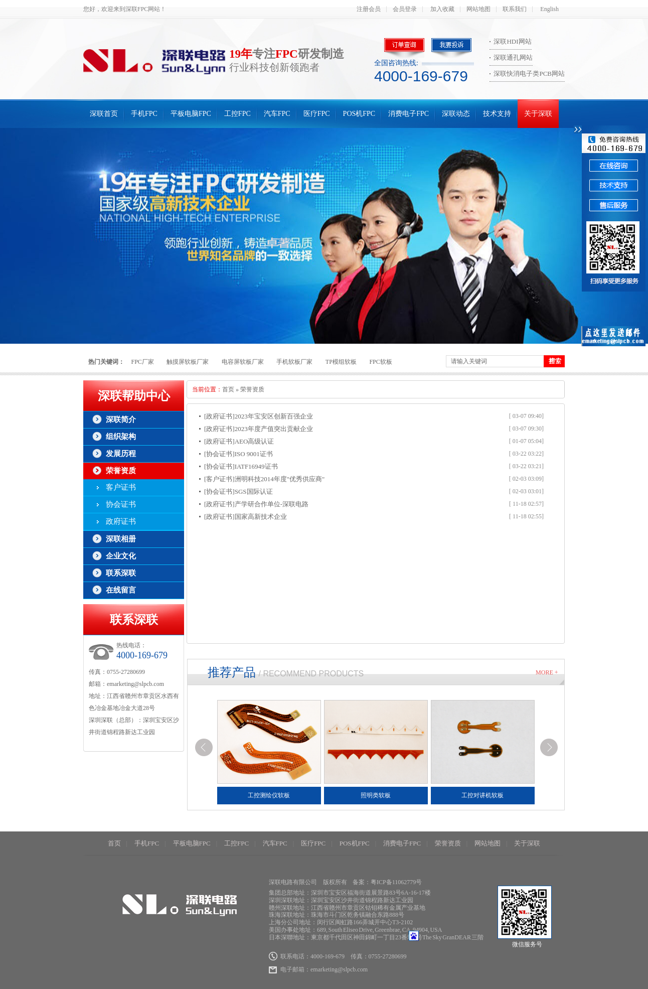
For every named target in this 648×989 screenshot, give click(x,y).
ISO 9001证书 (254, 454)
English (549, 9)
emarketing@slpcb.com (135, 683)
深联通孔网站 (513, 57)
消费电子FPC (408, 113)
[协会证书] (219, 454)
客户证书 (121, 487)
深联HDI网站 (512, 41)
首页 (228, 389)
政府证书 (121, 521)
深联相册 (121, 539)
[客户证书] (219, 479)
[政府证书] (219, 416)
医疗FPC (316, 113)
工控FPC (237, 113)
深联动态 (456, 113)
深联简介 (121, 419)
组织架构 (121, 437)
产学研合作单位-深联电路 (271, 504)
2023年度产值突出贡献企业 (274, 429)
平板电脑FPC (191, 113)
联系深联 (121, 573)
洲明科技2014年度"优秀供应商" (280, 479)
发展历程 (121, 454)
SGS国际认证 (254, 491)
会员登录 (405, 9)
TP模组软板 (341, 361)
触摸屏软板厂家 (188, 361)
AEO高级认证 (254, 441)
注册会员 (369, 9)
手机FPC (144, 113)
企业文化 (121, 556)
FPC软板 (380, 361)
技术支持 (497, 113)
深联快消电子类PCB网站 (529, 73)
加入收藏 (442, 9)
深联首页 (104, 113)
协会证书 (121, 504)
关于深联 (538, 113)
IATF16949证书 (256, 466)
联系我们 (515, 9)
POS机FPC (359, 113)
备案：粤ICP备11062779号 (387, 882)
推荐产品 (232, 672)
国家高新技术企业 (261, 516)
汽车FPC (277, 113)
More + (547, 672)
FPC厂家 (142, 361)
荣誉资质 (121, 471)
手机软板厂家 (294, 361)
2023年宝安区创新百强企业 (274, 416)
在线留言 (121, 590)
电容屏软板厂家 (243, 361)
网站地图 (478, 9)
